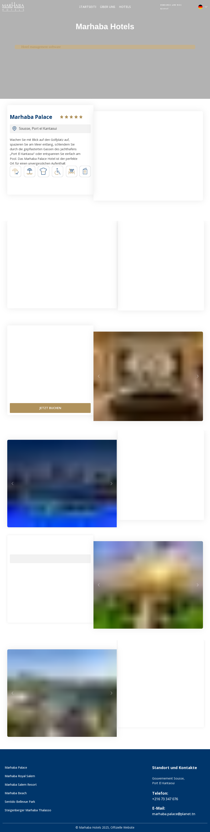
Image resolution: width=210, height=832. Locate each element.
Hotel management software (41, 47)
